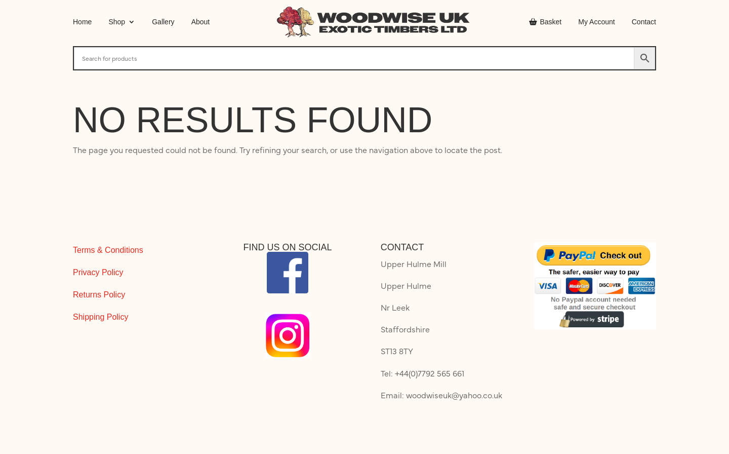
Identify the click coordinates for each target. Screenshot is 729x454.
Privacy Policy (98, 272)
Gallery (163, 22)
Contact (644, 22)
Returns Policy (99, 294)
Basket (545, 22)
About (200, 22)
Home (82, 22)
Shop (116, 22)
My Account (596, 22)
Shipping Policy (100, 317)
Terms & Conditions (108, 250)
